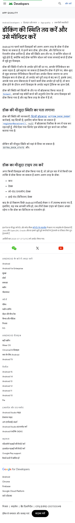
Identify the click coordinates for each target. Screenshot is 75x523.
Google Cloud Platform (13, 491)
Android (6, 263)
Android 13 (7, 381)
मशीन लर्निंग (6, 309)
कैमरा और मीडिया (8, 318)
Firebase (6, 486)
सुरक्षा (4, 273)
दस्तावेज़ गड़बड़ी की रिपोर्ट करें (13, 448)
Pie (3, 400)
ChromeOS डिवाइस (10, 350)
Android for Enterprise (12, 268)
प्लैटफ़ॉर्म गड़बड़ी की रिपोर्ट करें (13, 444)
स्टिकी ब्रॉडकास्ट (39, 116)
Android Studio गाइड (11, 412)
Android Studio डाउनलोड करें (14, 426)
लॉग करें (68, 3)
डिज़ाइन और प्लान (30, 22)
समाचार (5, 282)
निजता (4, 323)
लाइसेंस (14, 506)
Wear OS (6, 345)
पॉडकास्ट (6, 292)
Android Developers (10, 22)
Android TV (7, 359)
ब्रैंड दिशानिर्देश (26, 506)
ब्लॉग (4, 287)
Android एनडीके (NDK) (12, 431)
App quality (10, 13)
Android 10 (7, 395)
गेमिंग (4, 304)
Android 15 (7, 371)
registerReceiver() (14, 123)
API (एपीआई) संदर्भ (9, 422)
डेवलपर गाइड (7, 417)
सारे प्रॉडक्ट (7, 496)
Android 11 (7, 390)
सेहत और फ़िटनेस (9, 314)
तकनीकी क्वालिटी (61, 22)
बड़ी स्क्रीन (6, 340)
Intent (7, 94)
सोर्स (4, 278)
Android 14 (7, 376)
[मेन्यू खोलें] (5, 3)
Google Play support (11, 453)
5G (3, 328)
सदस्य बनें (40, 513)
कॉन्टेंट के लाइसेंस (39, 227)
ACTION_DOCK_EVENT (59, 116)
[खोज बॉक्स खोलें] (60, 3)
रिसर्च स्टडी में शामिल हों (10, 458)
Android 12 (7, 386)
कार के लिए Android (10, 354)
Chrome (6, 481)
